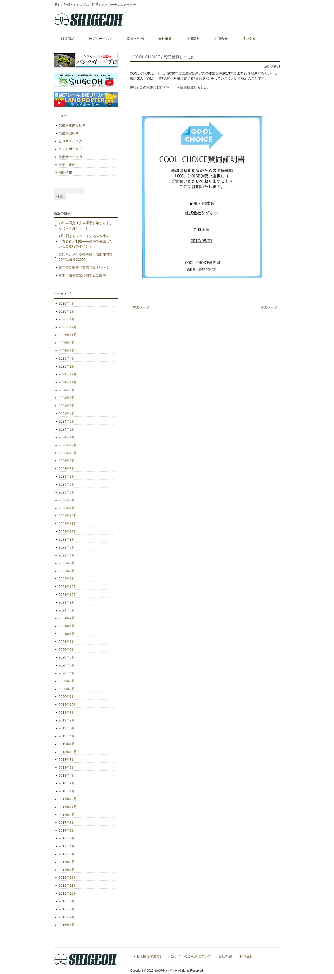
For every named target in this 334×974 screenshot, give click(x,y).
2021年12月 (68, 587)
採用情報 (65, 172)
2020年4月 (67, 673)
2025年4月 (67, 358)
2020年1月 (67, 697)
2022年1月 (67, 579)
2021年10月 (68, 595)
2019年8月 (67, 712)
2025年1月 (67, 366)
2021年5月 (67, 634)
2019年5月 (67, 728)
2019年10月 (68, 704)
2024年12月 (68, 374)
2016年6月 (67, 925)
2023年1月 (67, 508)
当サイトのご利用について (191, 956)
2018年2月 (67, 783)
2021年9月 (67, 602)
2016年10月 (68, 893)
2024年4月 (67, 414)
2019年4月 (67, 736)
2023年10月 (68, 453)
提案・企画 (67, 164)
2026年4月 (67, 303)
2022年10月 (68, 532)
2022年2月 (67, 571)
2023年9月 (67, 461)
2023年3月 (67, 500)
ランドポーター (70, 149)
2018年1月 (67, 791)
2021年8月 (67, 610)
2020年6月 (67, 665)
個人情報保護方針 (149, 956)
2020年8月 (67, 657)
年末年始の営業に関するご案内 (82, 275)
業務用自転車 (69, 133)
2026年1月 (67, 319)
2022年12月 (68, 516)
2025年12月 (68, 327)
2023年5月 (67, 492)
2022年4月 (67, 555)
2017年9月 (67, 815)
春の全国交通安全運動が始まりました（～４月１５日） (86, 225)
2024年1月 (67, 437)
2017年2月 (67, 862)
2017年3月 (67, 854)
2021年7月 (67, 618)
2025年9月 (67, 343)
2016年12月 (68, 877)
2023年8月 (67, 469)
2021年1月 (67, 642)
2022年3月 (67, 563)
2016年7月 (67, 917)
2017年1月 (67, 870)
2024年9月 (67, 390)
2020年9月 (67, 650)
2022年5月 (67, 547)
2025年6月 (67, 351)
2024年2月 (67, 429)
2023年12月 (68, 445)
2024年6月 (67, 398)
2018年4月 (67, 775)
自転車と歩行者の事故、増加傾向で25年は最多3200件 (86, 256)
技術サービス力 (70, 157)
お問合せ (246, 956)
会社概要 (225, 956)
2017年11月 (68, 807)
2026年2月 (67, 311)
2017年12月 (68, 799)
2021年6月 (67, 626)
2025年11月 (68, 335)
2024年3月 (67, 421)
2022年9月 (67, 539)
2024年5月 (67, 406)
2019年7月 (67, 720)
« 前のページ (139, 307)
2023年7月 (67, 476)
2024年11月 (68, 382)
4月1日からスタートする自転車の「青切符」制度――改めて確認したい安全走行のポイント (86, 241)
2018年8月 (67, 759)
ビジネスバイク (70, 141)
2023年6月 (67, 484)
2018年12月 (68, 752)
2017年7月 (67, 830)
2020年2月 (67, 689)
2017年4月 (67, 846)
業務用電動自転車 (72, 125)
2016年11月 (68, 885)
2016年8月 (67, 909)
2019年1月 (67, 744)
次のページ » (270, 307)
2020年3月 (67, 681)
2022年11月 (68, 524)
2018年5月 (67, 767)
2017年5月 (67, 838)
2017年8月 (67, 822)
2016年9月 (67, 901)
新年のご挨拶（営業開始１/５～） (84, 267)
